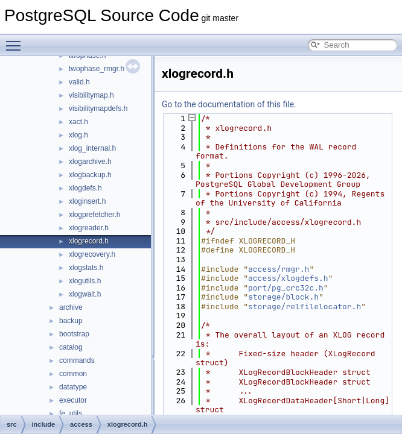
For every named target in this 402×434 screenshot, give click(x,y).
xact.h (78, 122)
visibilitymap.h (91, 95)
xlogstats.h (86, 267)
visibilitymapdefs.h (98, 108)
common (73, 374)
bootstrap (74, 334)
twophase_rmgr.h (96, 68)
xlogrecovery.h (92, 254)
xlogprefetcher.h (94, 214)
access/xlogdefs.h (288, 278)
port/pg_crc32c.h (286, 288)
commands (77, 360)
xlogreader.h (89, 228)
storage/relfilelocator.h (304, 306)
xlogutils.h (85, 281)
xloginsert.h (87, 201)
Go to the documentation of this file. (229, 104)
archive (71, 307)
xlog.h (78, 135)
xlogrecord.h (89, 241)
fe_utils (70, 413)
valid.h (79, 82)
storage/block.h (283, 297)
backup (71, 320)
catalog (71, 347)
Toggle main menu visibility (16, 40)
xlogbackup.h (90, 175)
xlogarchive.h (90, 161)
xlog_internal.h (92, 148)
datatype (73, 387)
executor (73, 400)
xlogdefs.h (85, 188)
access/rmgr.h (278, 269)
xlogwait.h (85, 294)
